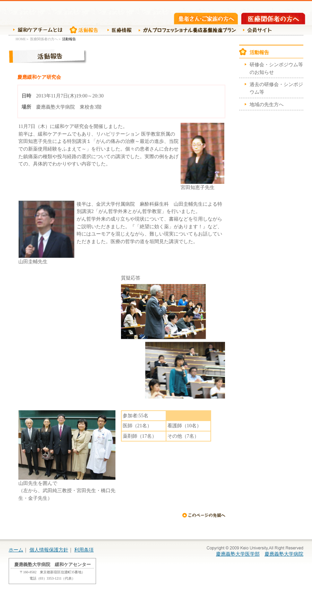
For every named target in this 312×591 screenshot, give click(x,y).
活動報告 (83, 30)
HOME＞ (22, 39)
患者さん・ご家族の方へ (206, 18)
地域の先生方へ (267, 104)
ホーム (16, 550)
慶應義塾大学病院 (284, 554)
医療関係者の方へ (273, 18)
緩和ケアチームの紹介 (35, 30)
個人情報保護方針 (48, 550)
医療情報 (118, 30)
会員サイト (256, 30)
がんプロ (186, 30)
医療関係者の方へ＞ (45, 39)
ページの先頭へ (203, 515)
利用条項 (84, 550)
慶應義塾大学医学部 (238, 554)
